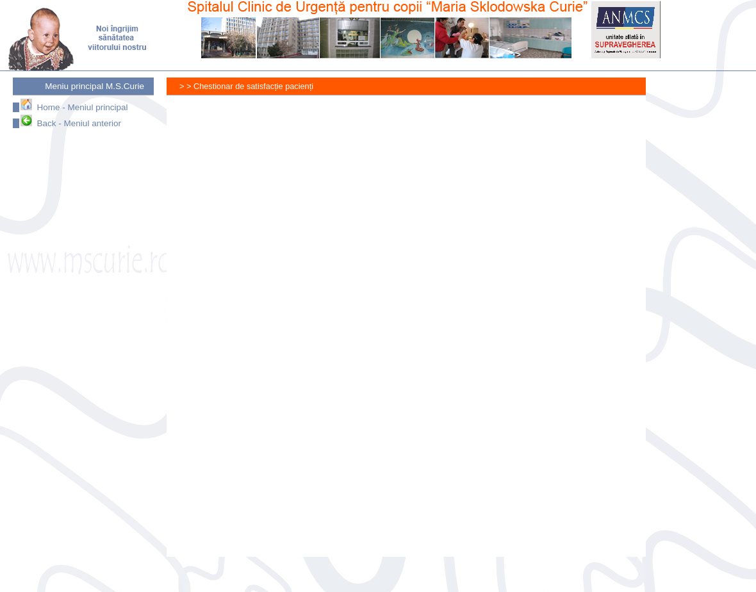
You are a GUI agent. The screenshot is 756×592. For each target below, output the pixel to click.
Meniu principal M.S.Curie (94, 86)
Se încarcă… (467, 332)
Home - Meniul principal (74, 107)
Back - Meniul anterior (71, 123)
